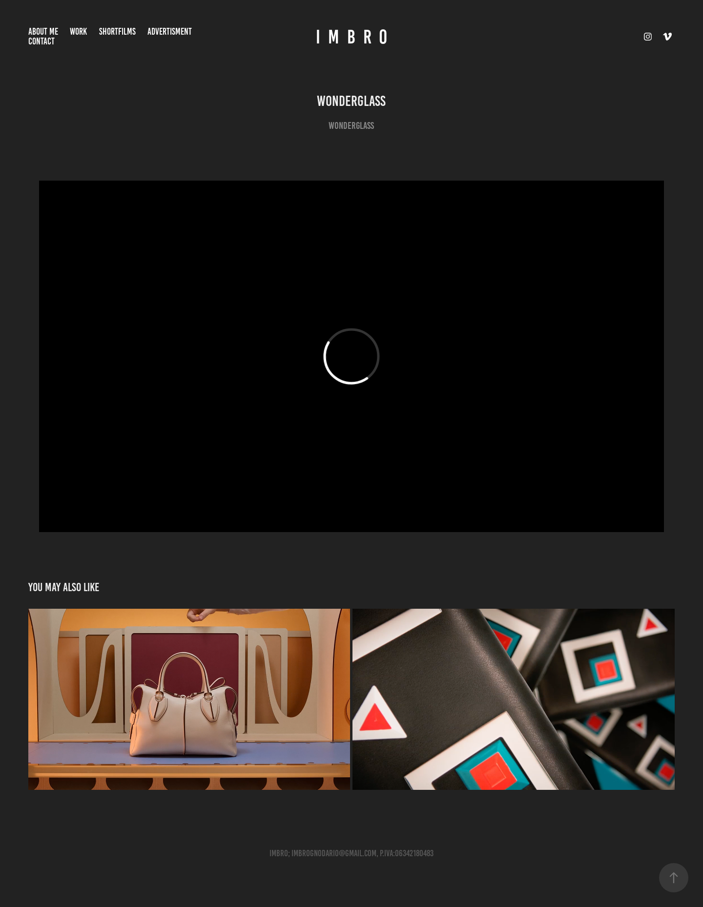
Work (78, 31)
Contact (41, 41)
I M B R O (351, 36)
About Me (43, 31)
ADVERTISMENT (169, 31)
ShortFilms (117, 31)
